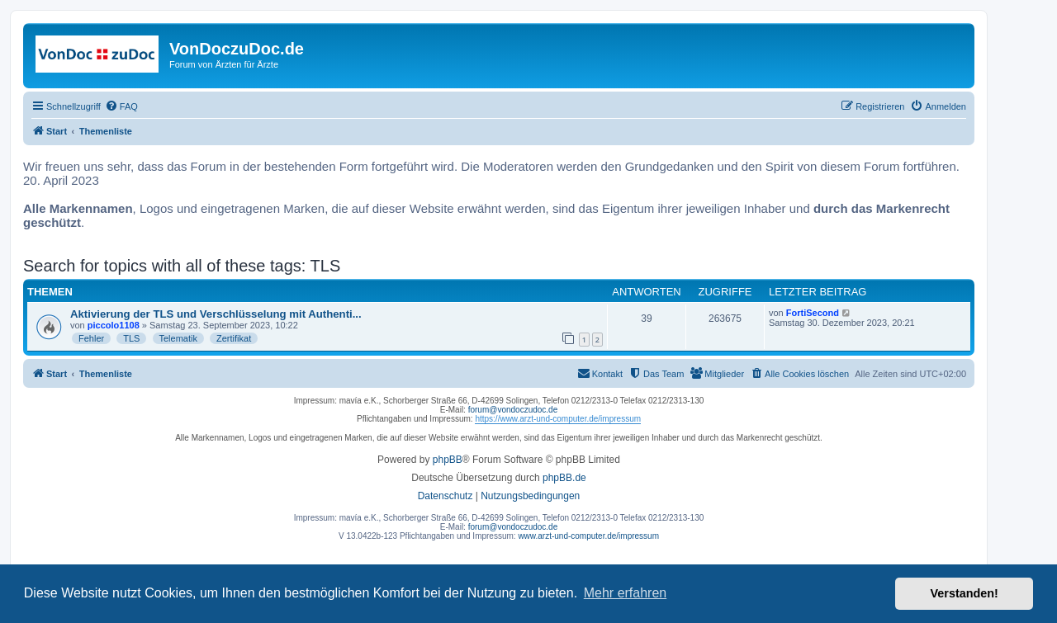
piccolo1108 (114, 325)
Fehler (91, 338)
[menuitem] (121, 106)
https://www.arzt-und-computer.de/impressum (558, 418)
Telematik (178, 338)
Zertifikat (233, 338)
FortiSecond (812, 313)
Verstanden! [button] (964, 593)
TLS (131, 338)
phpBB (447, 459)
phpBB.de (564, 478)
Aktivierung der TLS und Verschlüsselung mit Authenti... (216, 314)
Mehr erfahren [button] (625, 593)
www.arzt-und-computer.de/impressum (588, 535)
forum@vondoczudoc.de (513, 409)
